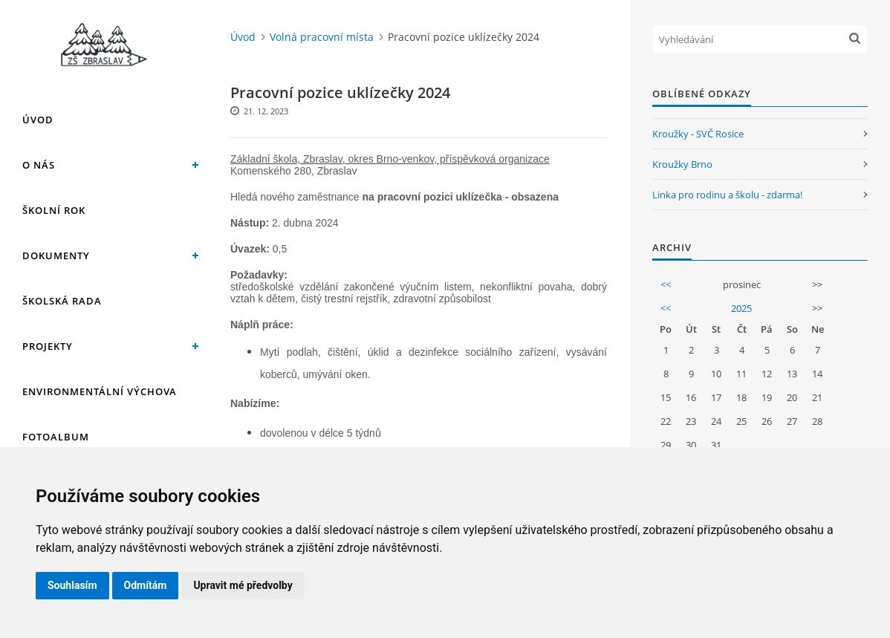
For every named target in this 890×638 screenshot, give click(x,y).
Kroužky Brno (682, 164)
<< (665, 284)
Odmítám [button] (145, 585)
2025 (741, 308)
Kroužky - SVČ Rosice (698, 133)
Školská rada (62, 300)
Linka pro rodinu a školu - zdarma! (727, 194)
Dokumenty (56, 255)
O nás (38, 165)
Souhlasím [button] (72, 585)
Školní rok (53, 210)
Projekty (47, 346)
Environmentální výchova (99, 391)
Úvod (37, 119)
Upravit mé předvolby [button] (242, 585)
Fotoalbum (55, 436)
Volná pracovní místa (322, 37)
